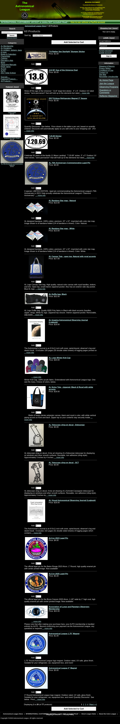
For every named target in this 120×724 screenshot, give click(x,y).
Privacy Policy (68, 714)
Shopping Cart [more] (109, 28)
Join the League (106, 83)
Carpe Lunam (12, 112)
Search (12, 29)
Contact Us (103, 72)
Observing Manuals (8, 65)
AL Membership (7, 46)
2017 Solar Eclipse (8, 73)
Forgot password (105, 51)
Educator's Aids (7, 60)
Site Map (102, 75)
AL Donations (6, 48)
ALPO (3, 71)
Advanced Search (12, 37)
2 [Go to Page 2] (83, 704)
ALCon (3, 69)
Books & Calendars (8, 54)
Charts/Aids (5, 56)
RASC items (5, 67)
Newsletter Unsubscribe (108, 77)
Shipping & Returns (107, 66)
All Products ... (6, 81)
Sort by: (28, 35)
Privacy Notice (105, 68)
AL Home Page (106, 80)
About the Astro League (107, 714)
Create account (105, 53)
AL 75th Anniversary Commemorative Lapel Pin (12, 164)
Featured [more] (12, 87)
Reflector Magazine (108, 96)
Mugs (3, 63)
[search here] (12, 32)
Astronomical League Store (35, 26)
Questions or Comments (105, 91)
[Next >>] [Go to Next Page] (93, 704)
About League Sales (88, 714)
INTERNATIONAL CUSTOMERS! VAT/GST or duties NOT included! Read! (34, 22)
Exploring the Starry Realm (12, 137)
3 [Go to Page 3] (85, 704)
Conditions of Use (106, 70)
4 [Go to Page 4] (87, 704)
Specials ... (5, 77)
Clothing (4, 58)
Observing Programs (108, 87)
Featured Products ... (9, 79)
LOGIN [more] (108, 38)
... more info (84, 93)
